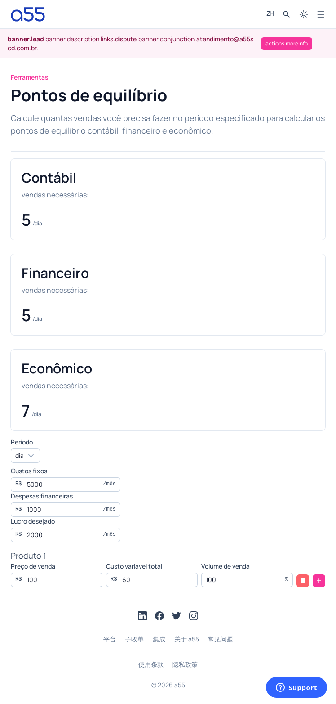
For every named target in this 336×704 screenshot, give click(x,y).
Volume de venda (225, 566)
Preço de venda (33, 566)
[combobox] (25, 455)
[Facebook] (159, 616)
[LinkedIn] (142, 616)
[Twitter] (176, 616)
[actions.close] (322, 43)
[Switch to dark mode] (303, 14)
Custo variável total (134, 566)
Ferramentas (30, 77)
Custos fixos (29, 470)
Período (22, 442)
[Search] (286, 14)
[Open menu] (321, 14)
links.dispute (119, 39)
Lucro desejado (33, 521)
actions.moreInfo (286, 43)
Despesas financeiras (42, 496)
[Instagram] (193, 616)
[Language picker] (270, 14)
